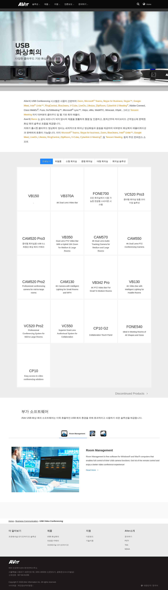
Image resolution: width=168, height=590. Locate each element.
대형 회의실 (102, 161)
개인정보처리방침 (25, 585)
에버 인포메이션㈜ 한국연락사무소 (23, 568)
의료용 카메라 (53, 541)
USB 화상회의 (53, 536)
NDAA (127, 549)
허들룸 (58, 161)
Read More (92, 470)
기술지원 (89, 541)
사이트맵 (12, 585)
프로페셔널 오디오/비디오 (58, 545)
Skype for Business (112, 101)
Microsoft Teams (93, 101)
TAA (126, 545)
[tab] (73, 433)
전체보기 (46, 161)
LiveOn (82, 105)
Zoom (80, 101)
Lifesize (91, 105)
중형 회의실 (86, 161)
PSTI (127, 541)
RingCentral (51, 105)
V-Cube (73, 105)
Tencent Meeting (114, 137)
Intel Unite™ (37, 105)
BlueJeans (63, 105)
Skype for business (89, 132)
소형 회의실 (71, 161)
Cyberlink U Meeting (117, 105)
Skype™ (128, 101)
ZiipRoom (101, 105)
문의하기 (128, 536)
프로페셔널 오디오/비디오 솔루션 (22, 536)
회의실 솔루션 (119, 161)
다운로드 (89, 536)
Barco (34, 119)
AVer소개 (130, 531)
